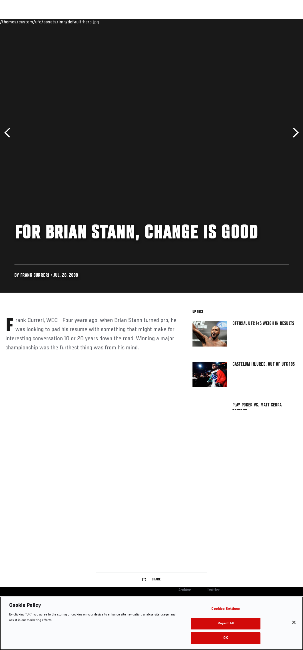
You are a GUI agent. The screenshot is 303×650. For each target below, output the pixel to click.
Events (15, 21)
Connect (193, 21)
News (87, 21)
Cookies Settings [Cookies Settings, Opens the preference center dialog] (225, 609)
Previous (9, 133)
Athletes (65, 21)
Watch (216, 21)
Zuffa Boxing (243, 21)
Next (294, 133)
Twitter (213, 590)
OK (225, 638)
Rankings (40, 21)
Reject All (226, 623)
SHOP (268, 21)
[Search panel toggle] (284, 22)
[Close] (294, 622)
